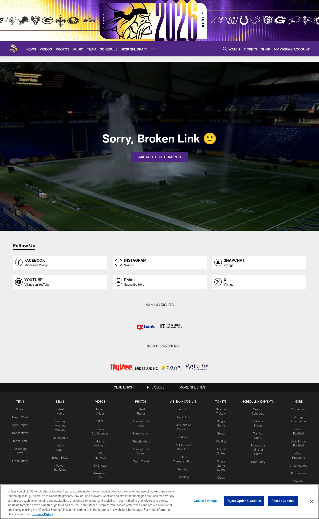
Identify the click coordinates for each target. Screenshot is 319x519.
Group (220, 432)
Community (299, 409)
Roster (20, 409)
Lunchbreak (60, 432)
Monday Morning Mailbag (60, 421)
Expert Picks (60, 448)
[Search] (225, 49)
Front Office (19, 463)
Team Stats (20, 444)
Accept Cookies (283, 501)
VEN (100, 421)
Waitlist (220, 440)
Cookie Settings (205, 501)
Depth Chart (20, 417)
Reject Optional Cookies (244, 501)
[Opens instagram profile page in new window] (160, 262)
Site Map (298, 479)
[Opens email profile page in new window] (160, 282)
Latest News (60, 409)
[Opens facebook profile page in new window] (60, 262)
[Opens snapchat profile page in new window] (259, 262)
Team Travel (140, 459)
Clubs (220, 475)
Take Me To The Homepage (159, 157)
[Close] (311, 501)
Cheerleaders (140, 440)
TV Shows (100, 459)
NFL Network (100, 452)
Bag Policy (181, 417)
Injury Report (60, 440)
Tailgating (181, 475)
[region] (159, 501)
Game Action (140, 432)
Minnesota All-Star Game (258, 448)
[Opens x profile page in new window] (259, 282)
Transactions (20, 436)
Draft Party (258, 459)
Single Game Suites (220, 463)
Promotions (299, 471)
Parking (181, 436)
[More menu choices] (153, 49)
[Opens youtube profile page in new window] (60, 282)
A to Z (181, 409)
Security (181, 467)
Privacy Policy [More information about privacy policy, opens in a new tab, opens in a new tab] (42, 514)
